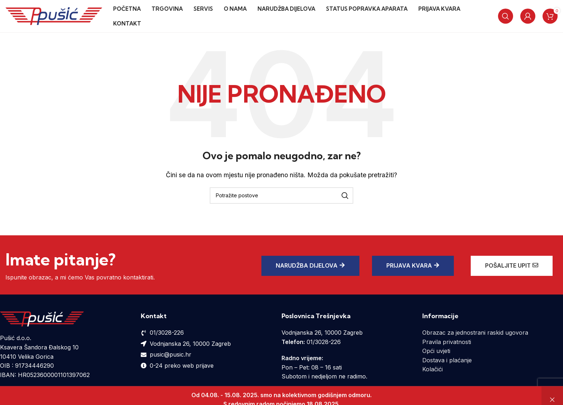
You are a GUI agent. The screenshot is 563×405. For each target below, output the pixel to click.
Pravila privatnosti (446, 341)
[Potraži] (505, 16)
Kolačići (432, 369)
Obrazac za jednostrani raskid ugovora (475, 332)
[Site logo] (53, 15)
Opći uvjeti (436, 350)
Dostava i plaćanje (447, 360)
